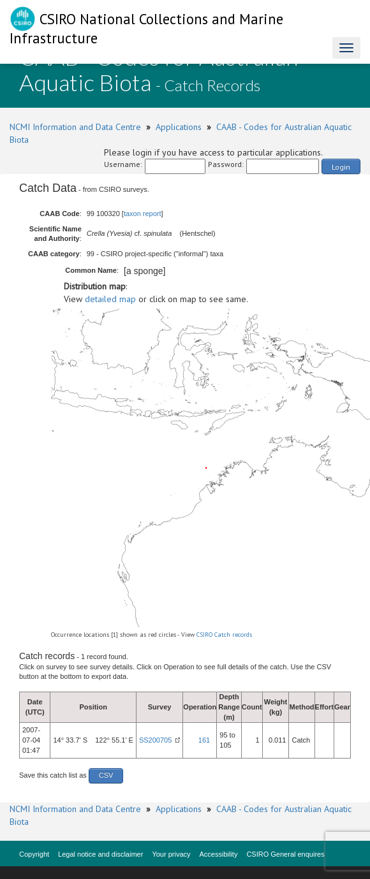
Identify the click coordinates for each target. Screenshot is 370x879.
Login (341, 166)
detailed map (110, 299)
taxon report (142, 213)
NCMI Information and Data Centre (75, 127)
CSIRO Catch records (224, 634)
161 (204, 740)
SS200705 (155, 740)
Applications (179, 127)
